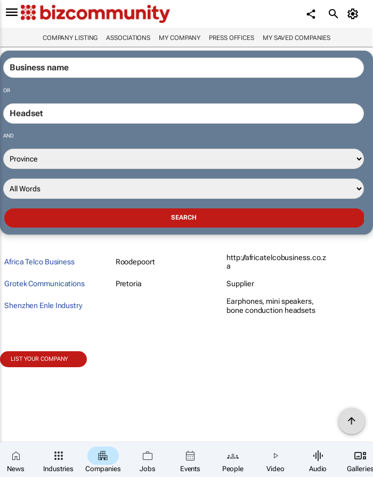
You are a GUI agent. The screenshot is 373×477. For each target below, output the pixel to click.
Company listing (70, 38)
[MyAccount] (354, 14)
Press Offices (231, 38)
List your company (39, 358)
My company (179, 38)
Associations (128, 38)
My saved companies (296, 38)
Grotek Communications (44, 283)
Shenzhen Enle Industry (43, 305)
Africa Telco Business (39, 261)
